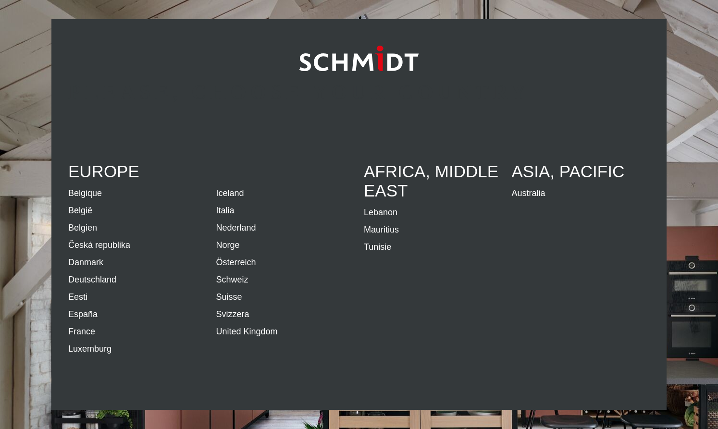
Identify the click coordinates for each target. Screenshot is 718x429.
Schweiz (232, 279)
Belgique (85, 193)
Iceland (230, 193)
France (81, 331)
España (83, 314)
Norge (228, 245)
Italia (225, 210)
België (80, 210)
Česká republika (99, 245)
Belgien (82, 228)
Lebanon (380, 212)
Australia (528, 193)
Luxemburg (89, 349)
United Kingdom (247, 331)
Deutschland (92, 279)
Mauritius (381, 229)
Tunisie (377, 247)
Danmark (85, 262)
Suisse (229, 297)
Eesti (77, 297)
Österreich (236, 262)
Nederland (236, 228)
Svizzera (232, 314)
